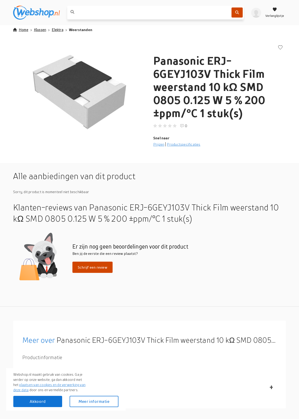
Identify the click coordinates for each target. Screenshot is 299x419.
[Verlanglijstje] (274, 12)
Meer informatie (93, 401)
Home (20, 30)
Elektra (57, 30)
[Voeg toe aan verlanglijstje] (280, 47)
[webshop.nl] (36, 13)
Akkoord (38, 401)
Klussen (40, 30)
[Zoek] (237, 12)
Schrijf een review (92, 267)
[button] (79, 92)
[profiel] (256, 12)
